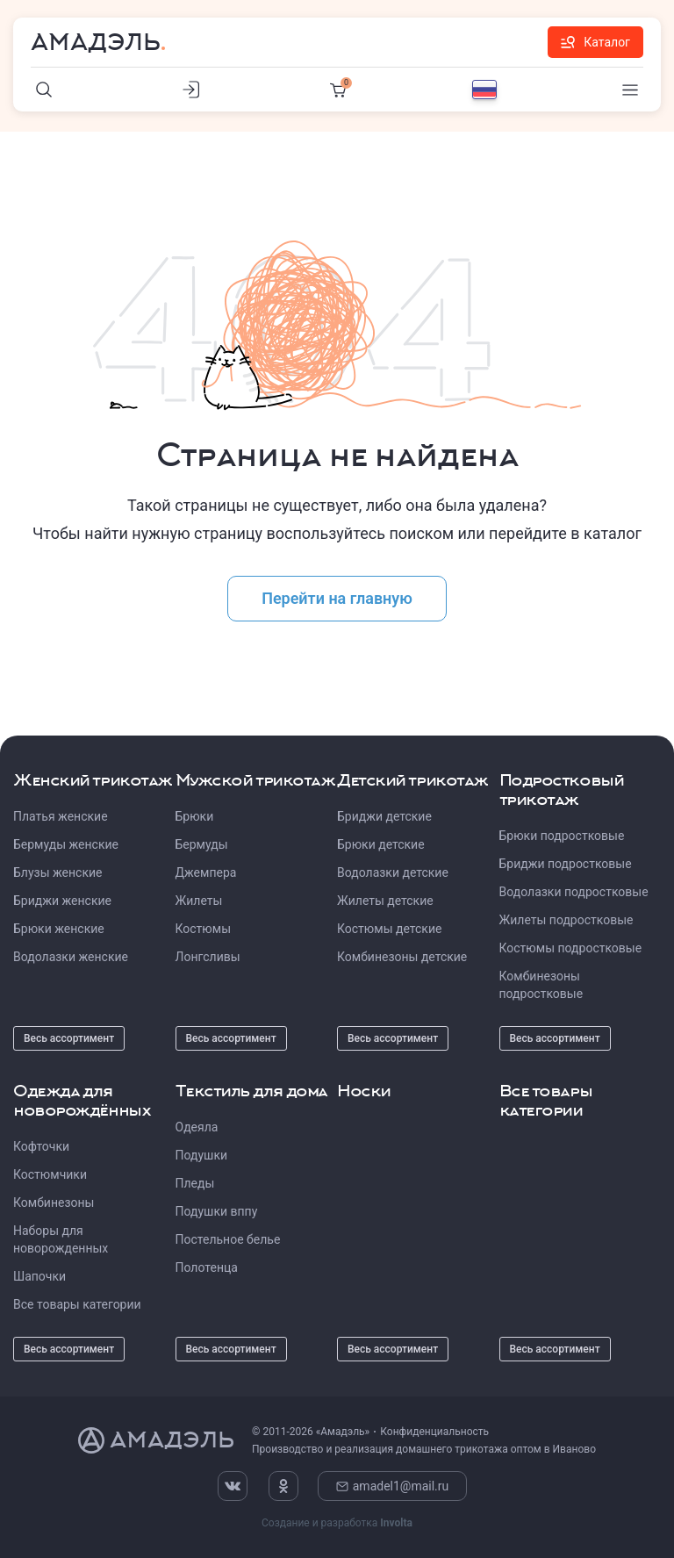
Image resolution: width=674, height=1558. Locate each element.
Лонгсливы (208, 957)
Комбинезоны (53, 1202)
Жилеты (199, 901)
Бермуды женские (65, 844)
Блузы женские (57, 872)
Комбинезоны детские (402, 957)
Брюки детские (381, 844)
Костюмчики (50, 1174)
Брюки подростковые (562, 836)
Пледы (195, 1183)
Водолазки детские (392, 872)
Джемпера (206, 872)
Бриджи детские (384, 816)
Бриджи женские (62, 901)
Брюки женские (58, 929)
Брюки (195, 816)
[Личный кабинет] (191, 89)
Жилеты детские (385, 901)
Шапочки (39, 1276)
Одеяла (197, 1127)
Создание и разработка (337, 1523)
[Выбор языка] (484, 89)
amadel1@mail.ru (392, 1486)
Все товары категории (77, 1304)
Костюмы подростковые (570, 948)
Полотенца (207, 1267)
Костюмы (204, 929)
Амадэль (96, 42)
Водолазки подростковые (574, 892)
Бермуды (202, 844)
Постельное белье (228, 1239)
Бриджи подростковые (565, 864)
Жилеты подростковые (566, 920)
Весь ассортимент (69, 1038)
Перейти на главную (337, 598)
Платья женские (60, 816)
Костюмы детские (389, 929)
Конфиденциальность (434, 1431)
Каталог (595, 42)
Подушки (202, 1155)
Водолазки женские (70, 957)
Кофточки (41, 1146)
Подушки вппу (217, 1211)
